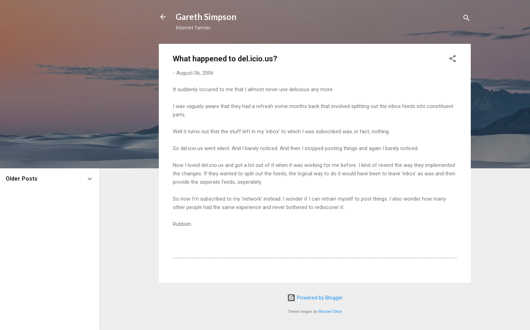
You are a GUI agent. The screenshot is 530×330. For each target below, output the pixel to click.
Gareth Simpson (206, 17)
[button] (452, 59)
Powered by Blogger (315, 298)
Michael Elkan (330, 311)
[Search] (466, 19)
